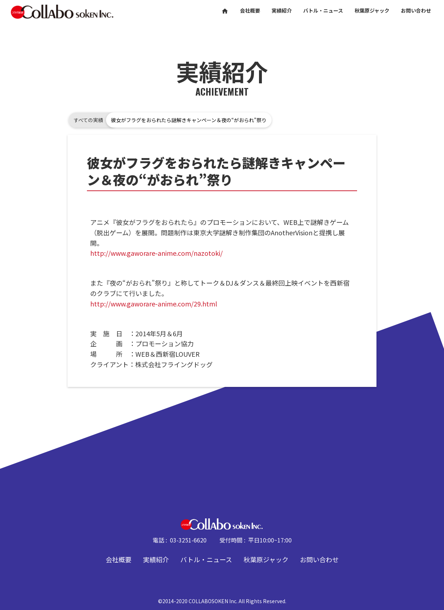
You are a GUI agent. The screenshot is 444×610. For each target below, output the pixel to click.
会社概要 (118, 559)
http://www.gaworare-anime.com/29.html (153, 303)
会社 (250, 10)
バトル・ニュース (206, 559)
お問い (416, 10)
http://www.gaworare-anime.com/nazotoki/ (156, 253)
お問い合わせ (319, 559)
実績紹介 (156, 559)
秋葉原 (372, 10)
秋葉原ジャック (266, 559)
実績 (282, 10)
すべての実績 (88, 120)
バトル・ (323, 10)
